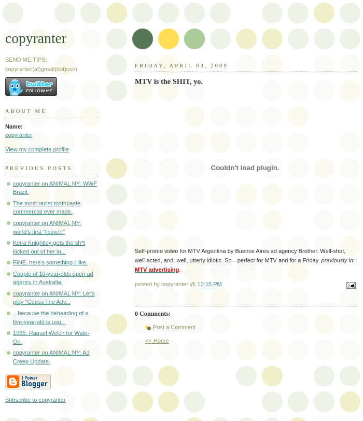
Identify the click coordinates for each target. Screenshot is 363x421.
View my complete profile (37, 149)
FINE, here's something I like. (50, 262)
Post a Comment (174, 327)
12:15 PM (210, 284)
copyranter (35, 38)
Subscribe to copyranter (35, 400)
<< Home (157, 341)
